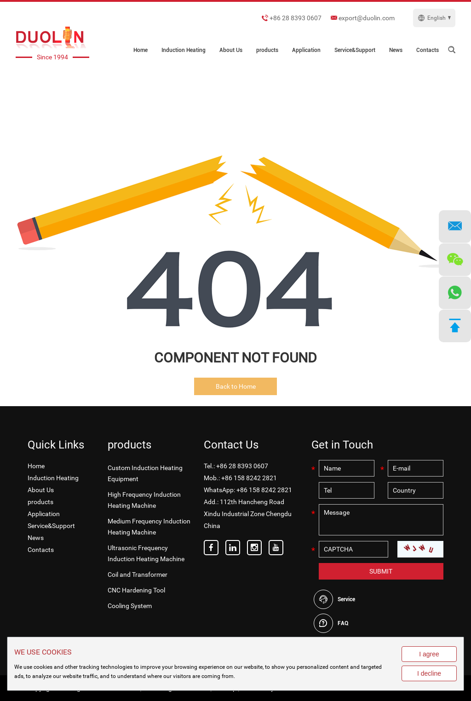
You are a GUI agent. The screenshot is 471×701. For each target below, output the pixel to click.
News (395, 50)
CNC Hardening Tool (136, 590)
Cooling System (130, 605)
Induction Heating (183, 50)
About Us (230, 50)
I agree (429, 654)
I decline (429, 673)
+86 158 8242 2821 (264, 490)
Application (306, 50)
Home (140, 50)
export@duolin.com (367, 18)
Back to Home (236, 386)
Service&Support (354, 50)
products (267, 50)
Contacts (427, 50)
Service (346, 599)
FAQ (343, 623)
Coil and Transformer (137, 574)
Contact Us (231, 444)
